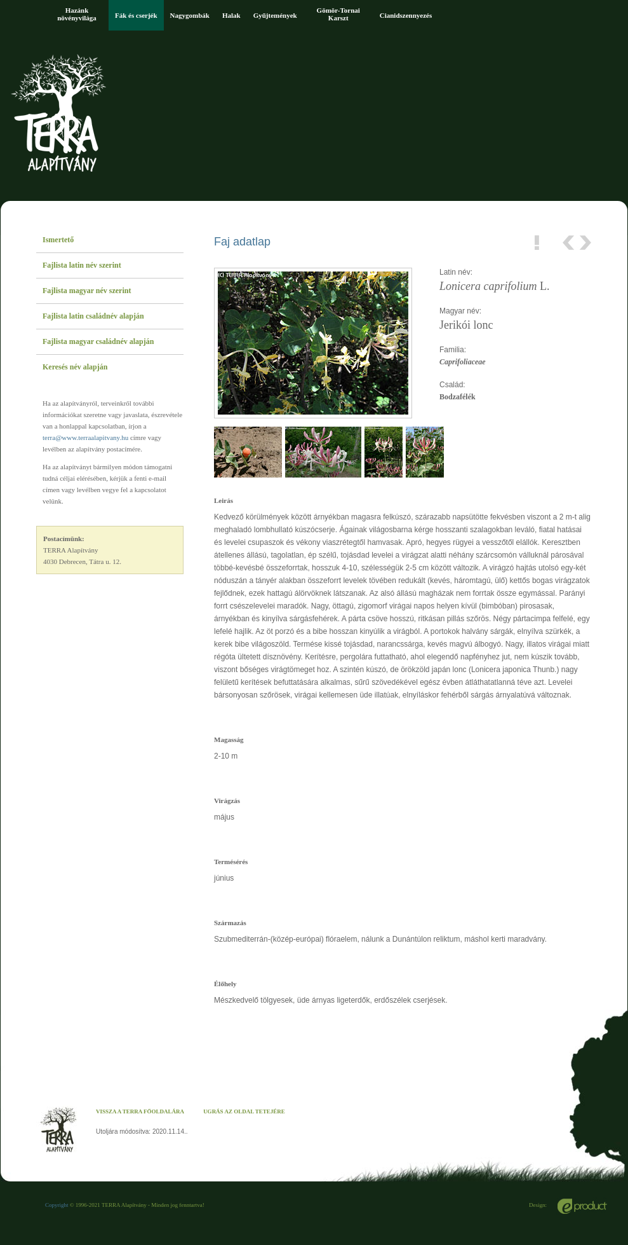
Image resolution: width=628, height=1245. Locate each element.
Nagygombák (190, 15)
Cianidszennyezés (406, 15)
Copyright (57, 1205)
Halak (231, 15)
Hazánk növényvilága (77, 14)
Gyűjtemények (275, 15)
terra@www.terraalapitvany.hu (85, 437)
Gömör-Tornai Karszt (338, 14)
